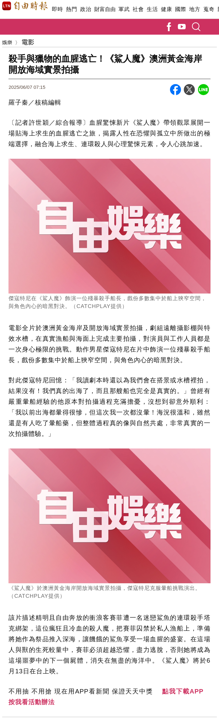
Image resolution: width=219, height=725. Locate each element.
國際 (180, 9)
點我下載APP (183, 691)
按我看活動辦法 (31, 702)
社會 (138, 9)
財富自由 (104, 9)
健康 (166, 9)
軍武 (123, 9)
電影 (28, 41)
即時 (57, 9)
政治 (85, 9)
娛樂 (7, 42)
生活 (152, 9)
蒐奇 (208, 9)
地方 (194, 9)
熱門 (71, 9)
